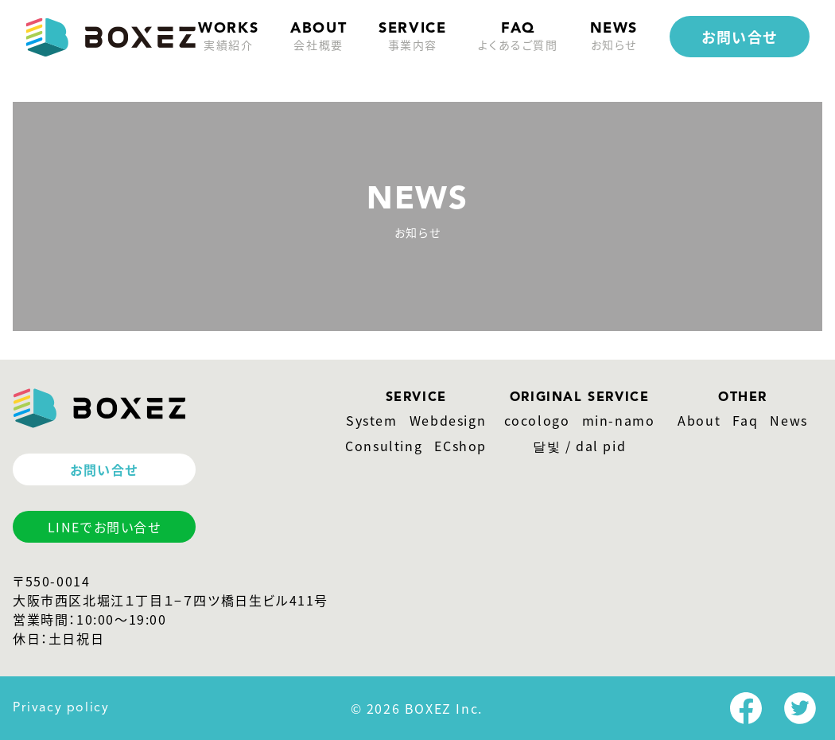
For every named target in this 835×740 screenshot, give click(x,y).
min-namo (618, 420)
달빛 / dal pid (579, 445)
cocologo (537, 420)
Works (228, 37)
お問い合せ (739, 36)
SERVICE (416, 397)
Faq (745, 420)
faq (517, 37)
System (372, 420)
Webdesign (448, 420)
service (412, 37)
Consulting (383, 445)
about (318, 37)
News (788, 420)
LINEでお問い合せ (104, 526)
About (699, 420)
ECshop (460, 445)
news (614, 37)
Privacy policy (61, 708)
